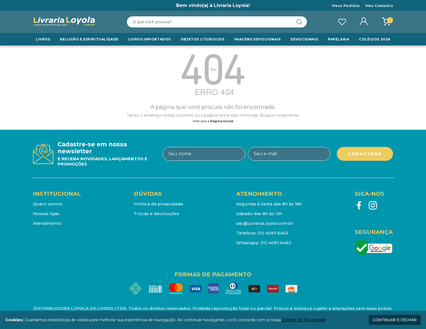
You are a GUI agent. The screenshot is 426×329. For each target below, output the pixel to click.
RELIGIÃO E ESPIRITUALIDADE (89, 39)
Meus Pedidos (346, 5)
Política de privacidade (158, 203)
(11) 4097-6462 (276, 242)
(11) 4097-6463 (273, 233)
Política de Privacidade (304, 319)
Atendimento (47, 223)
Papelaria (338, 39)
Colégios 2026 (374, 39)
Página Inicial (221, 121)
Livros (43, 39)
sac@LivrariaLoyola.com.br (264, 223)
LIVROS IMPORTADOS (149, 39)
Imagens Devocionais (257, 39)
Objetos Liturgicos (203, 39)
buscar (299, 22)
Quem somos (47, 203)
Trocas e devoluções (156, 213)
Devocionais (304, 39)
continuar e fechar (395, 320)
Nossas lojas (46, 213)
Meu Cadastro (379, 5)
